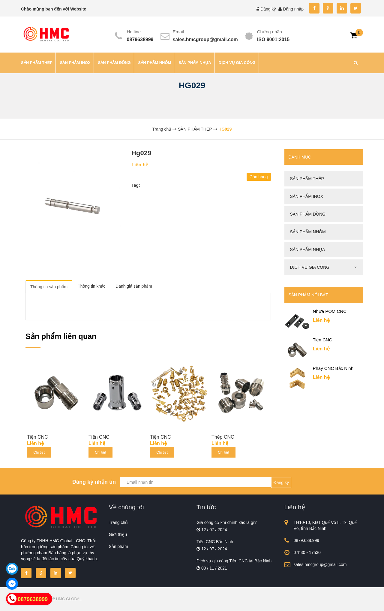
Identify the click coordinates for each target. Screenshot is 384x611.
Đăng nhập (293, 9)
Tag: (135, 185)
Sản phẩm (118, 546)
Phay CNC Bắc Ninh (333, 368)
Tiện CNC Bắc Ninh (214, 541)
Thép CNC (223, 437)
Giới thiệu (118, 534)
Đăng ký (268, 9)
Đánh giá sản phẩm (134, 286)
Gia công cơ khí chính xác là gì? (226, 522)
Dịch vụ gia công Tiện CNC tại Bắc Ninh (234, 560)
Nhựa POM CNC (330, 311)
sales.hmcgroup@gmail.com (205, 39)
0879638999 (140, 39)
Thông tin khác (91, 286)
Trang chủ (118, 522)
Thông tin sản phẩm (49, 286)
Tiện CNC (37, 437)
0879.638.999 (307, 540)
